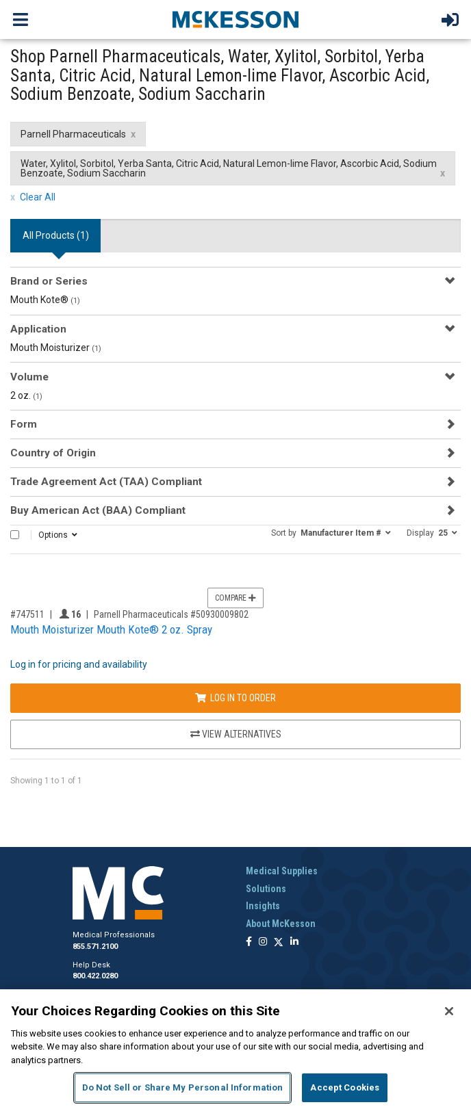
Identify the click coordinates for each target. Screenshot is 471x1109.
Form (23, 424)
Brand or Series (49, 281)
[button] (331, 532)
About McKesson (281, 923)
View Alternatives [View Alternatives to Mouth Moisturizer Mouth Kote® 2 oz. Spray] (235, 734)
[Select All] (14, 534)
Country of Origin (53, 453)
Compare (235, 598)
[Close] (449, 1011)
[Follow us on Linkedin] (294, 942)
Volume (29, 377)
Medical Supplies (282, 870)
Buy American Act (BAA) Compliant (98, 510)
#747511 (27, 614)
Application (38, 329)
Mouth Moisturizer (55, 347)
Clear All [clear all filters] (37, 197)
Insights (263, 905)
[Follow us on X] (278, 942)
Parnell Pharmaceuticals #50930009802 (171, 614)
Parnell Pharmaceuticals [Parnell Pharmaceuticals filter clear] (73, 134)
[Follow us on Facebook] (249, 942)
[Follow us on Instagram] (263, 942)
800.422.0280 (95, 975)
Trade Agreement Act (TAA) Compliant (106, 481)
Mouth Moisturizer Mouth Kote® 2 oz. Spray (111, 629)
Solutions (266, 888)
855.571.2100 (95, 946)
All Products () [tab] (56, 235)
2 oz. (26, 395)
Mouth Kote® (45, 299)
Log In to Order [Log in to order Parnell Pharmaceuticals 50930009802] (235, 697)
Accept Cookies (344, 1087)
